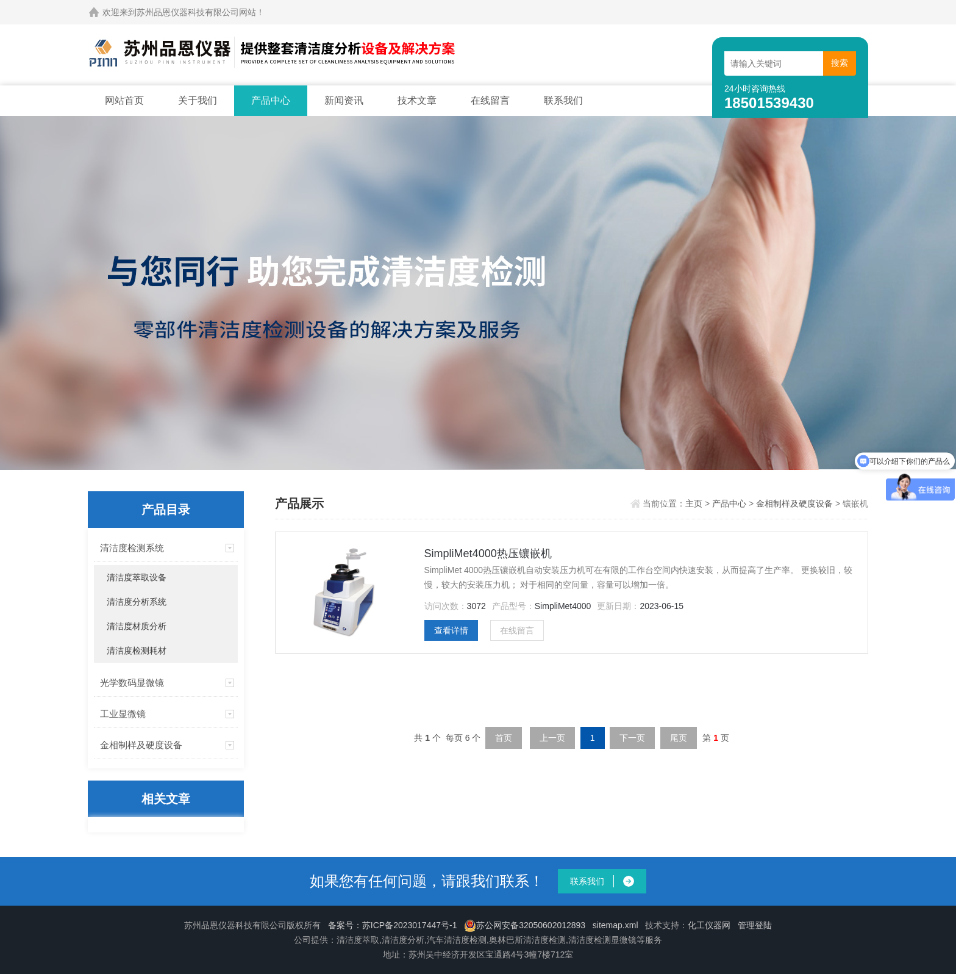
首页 (503, 738)
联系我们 (563, 100)
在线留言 (490, 100)
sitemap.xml (615, 925)
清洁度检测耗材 (136, 650)
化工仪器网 (709, 925)
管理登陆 (755, 925)
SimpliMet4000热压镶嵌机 (488, 553)
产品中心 (270, 100)
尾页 (678, 738)
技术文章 (417, 100)
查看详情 (451, 630)
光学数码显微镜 (132, 682)
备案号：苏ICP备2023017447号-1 (392, 925)
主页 (695, 503)
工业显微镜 (123, 714)
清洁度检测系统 (132, 548)
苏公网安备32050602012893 (524, 925)
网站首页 (124, 100)
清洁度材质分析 (136, 626)
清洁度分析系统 (136, 602)
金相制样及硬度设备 (141, 745)
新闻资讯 (343, 100)
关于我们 (197, 100)
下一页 (632, 738)
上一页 (552, 738)
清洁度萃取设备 (136, 577)
